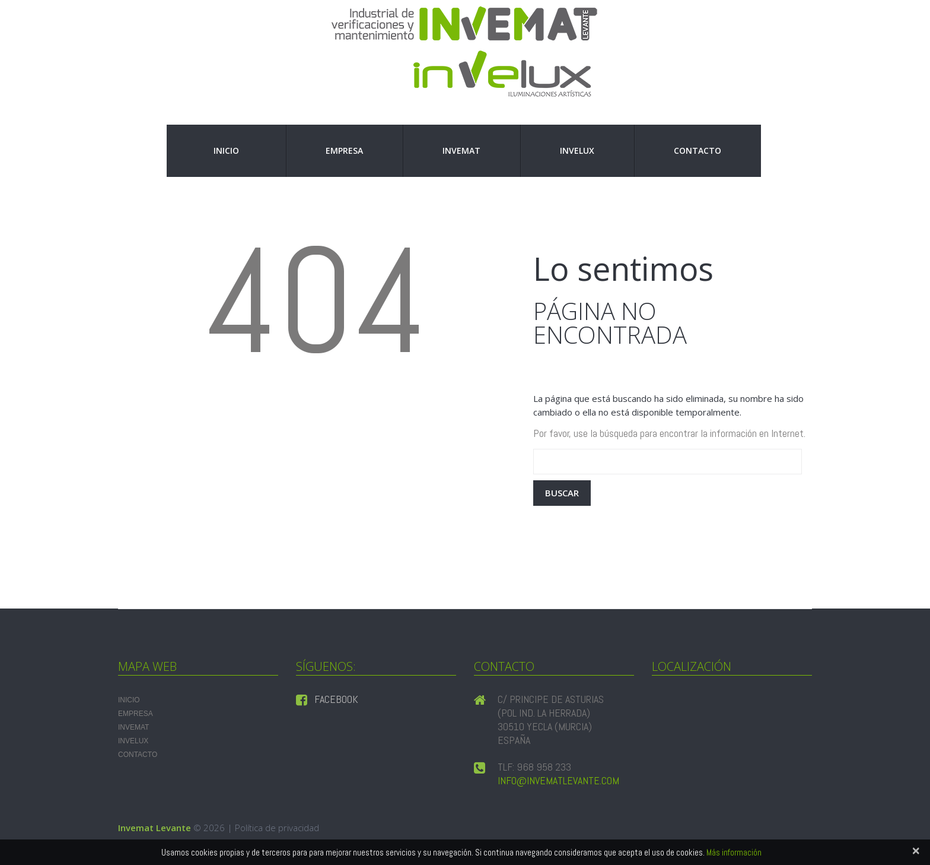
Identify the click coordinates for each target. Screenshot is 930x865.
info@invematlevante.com (558, 780)
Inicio (226, 150)
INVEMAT (461, 150)
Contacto (697, 150)
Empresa (344, 150)
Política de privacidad (277, 828)
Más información (734, 852)
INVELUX (577, 150)
